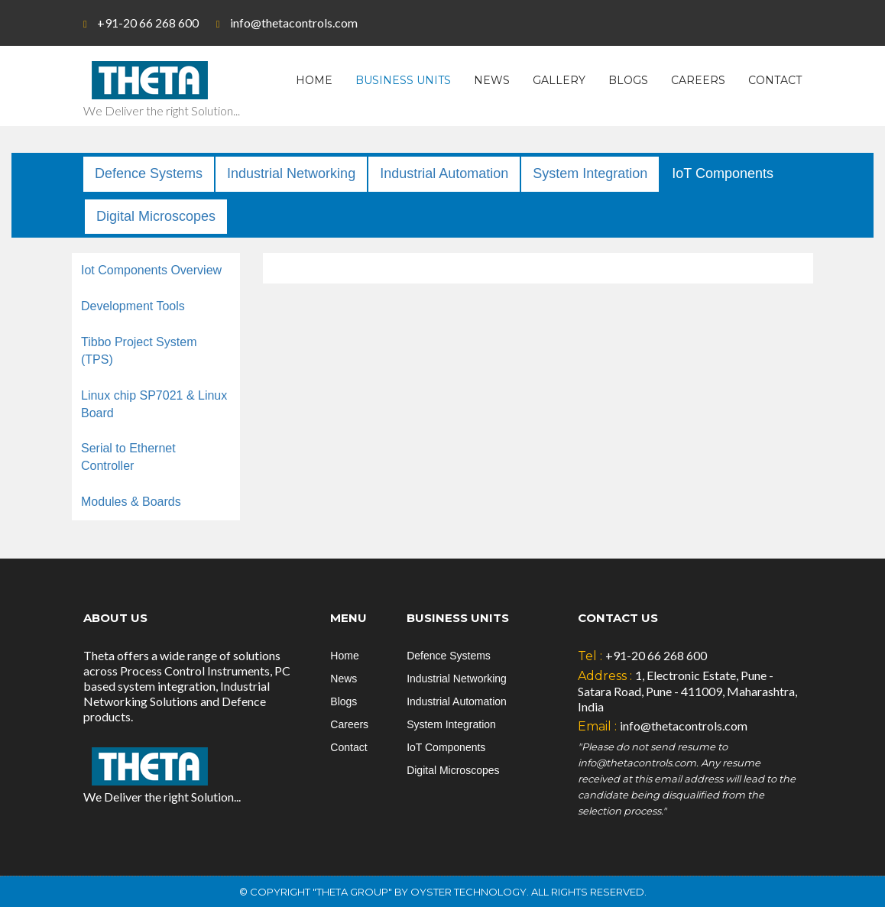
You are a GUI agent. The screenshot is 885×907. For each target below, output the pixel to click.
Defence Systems (149, 173)
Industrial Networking (291, 173)
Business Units (403, 80)
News (492, 80)
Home (314, 80)
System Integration (590, 173)
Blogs (628, 80)
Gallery (559, 80)
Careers (698, 80)
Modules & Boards (131, 501)
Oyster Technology (468, 892)
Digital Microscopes (156, 216)
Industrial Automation (444, 173)
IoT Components (722, 173)
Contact (775, 80)
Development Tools (133, 306)
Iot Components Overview (151, 270)
